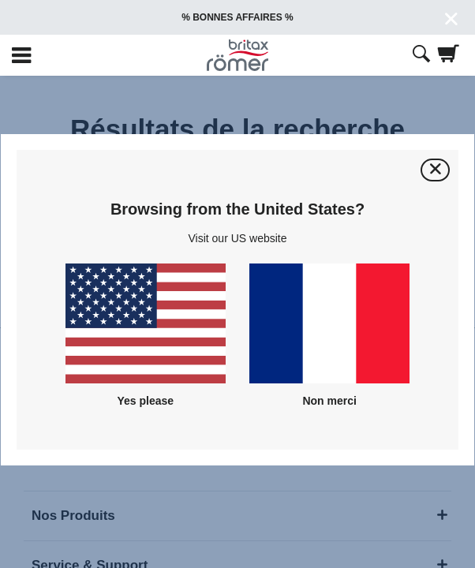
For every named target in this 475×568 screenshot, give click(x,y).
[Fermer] (435, 170)
